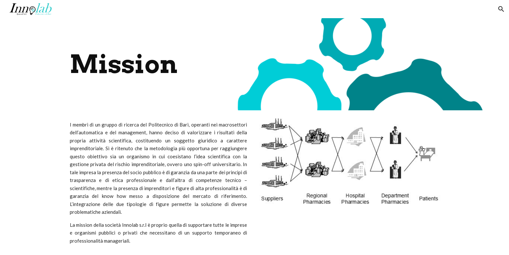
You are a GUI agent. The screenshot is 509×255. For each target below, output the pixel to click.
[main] (222, 64)
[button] (501, 9)
